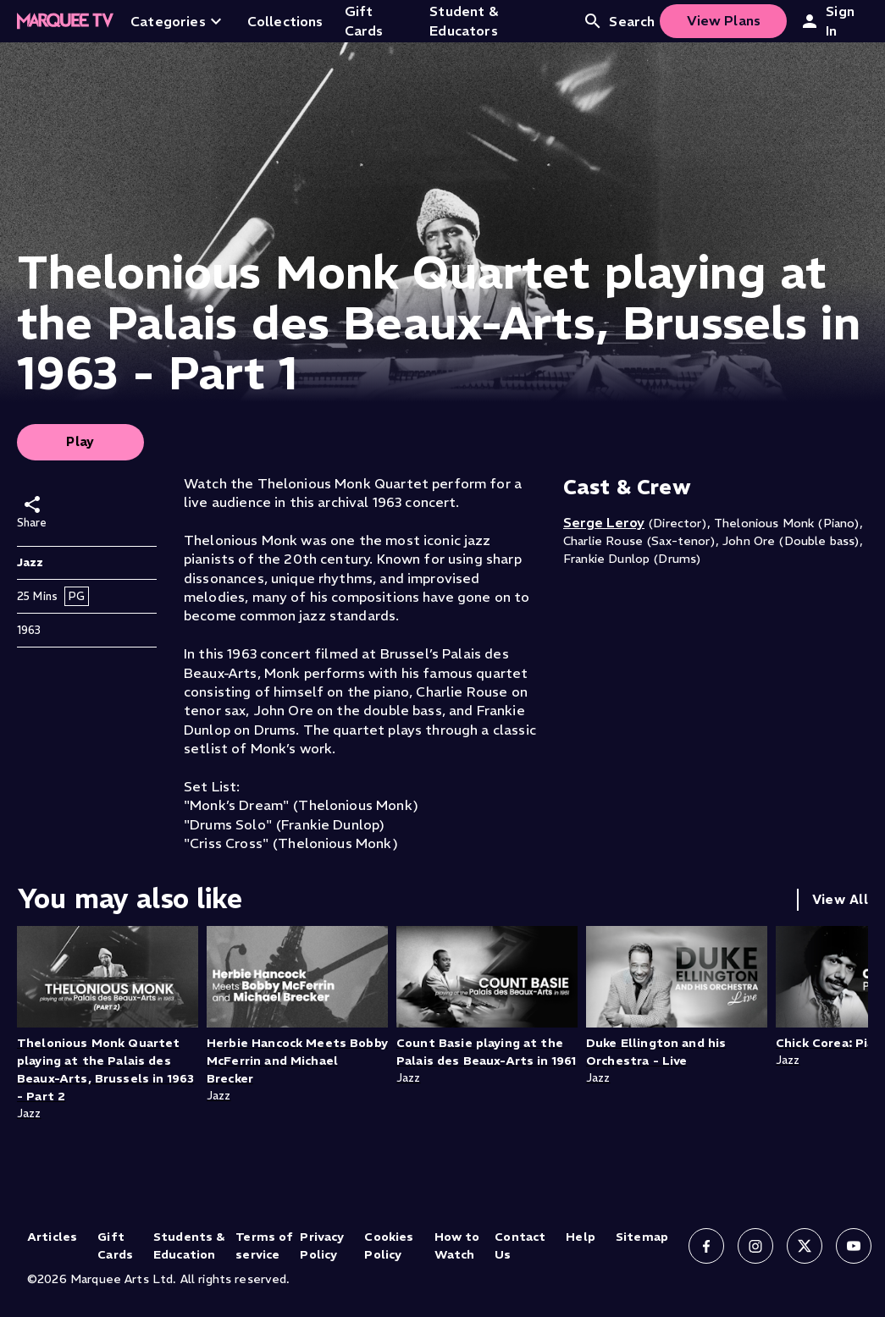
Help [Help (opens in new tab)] (580, 1236)
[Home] (65, 21)
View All (840, 899)
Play (80, 441)
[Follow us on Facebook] (706, 1246)
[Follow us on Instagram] (755, 1246)
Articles (52, 1236)
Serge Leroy (603, 522)
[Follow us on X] (804, 1246)
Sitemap (642, 1236)
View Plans (724, 20)
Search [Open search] (619, 21)
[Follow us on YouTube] (853, 1246)
